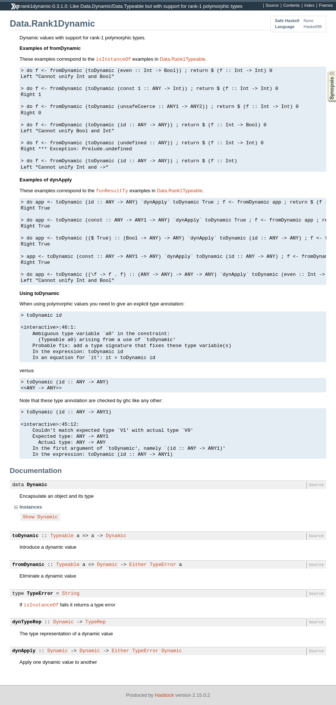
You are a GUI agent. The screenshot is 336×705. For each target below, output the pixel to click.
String (71, 593)
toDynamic (25, 536)
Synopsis (326, 70)
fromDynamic (28, 564)
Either (138, 564)
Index (309, 5)
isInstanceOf (113, 58)
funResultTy (112, 190)
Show (28, 517)
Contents (291, 5)
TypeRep (96, 622)
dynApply (24, 651)
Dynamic (37, 485)
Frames (326, 5)
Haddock (164, 695)
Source (272, 5)
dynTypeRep (27, 622)
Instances (31, 507)
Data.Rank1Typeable (182, 59)
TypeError (163, 564)
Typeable (62, 536)
